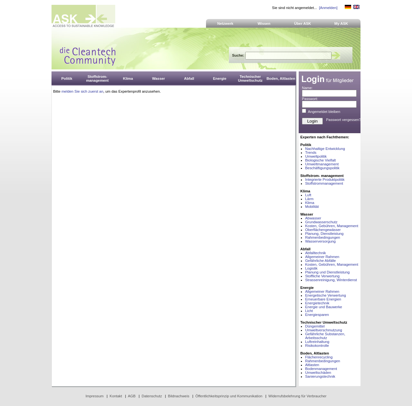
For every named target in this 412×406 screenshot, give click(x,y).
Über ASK (302, 23)
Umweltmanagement (322, 164)
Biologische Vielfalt (320, 160)
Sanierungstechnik (320, 376)
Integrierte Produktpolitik (325, 179)
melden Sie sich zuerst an (82, 91)
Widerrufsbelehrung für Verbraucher (297, 396)
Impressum (95, 396)
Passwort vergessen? (343, 120)
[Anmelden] (328, 8)
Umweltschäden (318, 372)
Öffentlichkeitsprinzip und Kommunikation (228, 396)
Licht (309, 311)
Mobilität (312, 206)
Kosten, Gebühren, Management (331, 226)
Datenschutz (152, 396)
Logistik (311, 268)
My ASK (341, 23)
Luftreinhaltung (317, 342)
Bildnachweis (178, 396)
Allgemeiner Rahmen (322, 257)
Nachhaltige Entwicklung (325, 149)
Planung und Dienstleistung (327, 272)
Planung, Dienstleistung (324, 233)
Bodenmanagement (321, 369)
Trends (310, 152)
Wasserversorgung (320, 241)
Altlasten (312, 365)
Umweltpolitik (316, 156)
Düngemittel (315, 326)
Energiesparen (317, 315)
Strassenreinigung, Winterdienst (331, 280)
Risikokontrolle (317, 345)
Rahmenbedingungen (322, 237)
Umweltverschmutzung (323, 330)
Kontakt (116, 396)
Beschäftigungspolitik (322, 168)
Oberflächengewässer (323, 230)
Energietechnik (317, 303)
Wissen (264, 23)
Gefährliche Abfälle (320, 261)
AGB (132, 396)
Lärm (309, 199)
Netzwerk (225, 23)
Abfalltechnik (315, 253)
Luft (308, 195)
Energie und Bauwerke (323, 307)
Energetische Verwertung (325, 295)
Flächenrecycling (318, 357)
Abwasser (313, 218)
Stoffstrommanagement (324, 183)
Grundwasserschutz (321, 222)
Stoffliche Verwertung (322, 276)
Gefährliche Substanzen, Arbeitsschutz (325, 336)
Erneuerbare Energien (323, 299)
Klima (309, 203)
